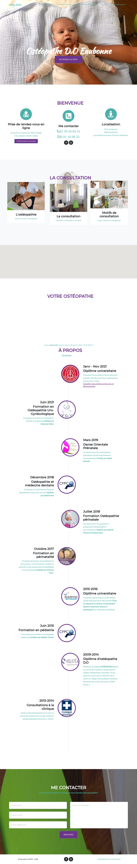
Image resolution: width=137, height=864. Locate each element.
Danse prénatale (118, 5)
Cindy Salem (15, 5)
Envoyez (68, 834)
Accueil (42, 5)
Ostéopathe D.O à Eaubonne (109, 859)
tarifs (51, 5)
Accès (76, 5)
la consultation (64, 5)
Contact (104, 5)
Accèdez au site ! (68, 59)
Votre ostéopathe (90, 5)
